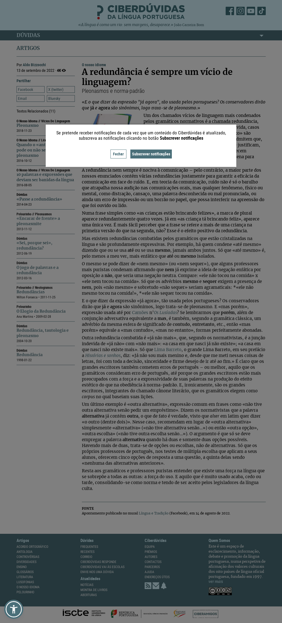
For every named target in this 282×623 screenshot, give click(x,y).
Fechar (118, 154)
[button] (14, 609)
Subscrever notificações (151, 154)
